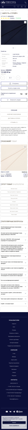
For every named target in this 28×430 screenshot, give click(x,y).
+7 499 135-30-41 (12, 386)
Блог (14, 326)
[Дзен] (19, 411)
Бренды (14, 356)
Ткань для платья (14, 195)
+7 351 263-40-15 (11, 396)
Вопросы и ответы (14, 333)
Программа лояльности (14, 336)
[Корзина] (22, 7)
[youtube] (7, 411)
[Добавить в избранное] (25, 22)
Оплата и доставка (14, 339)
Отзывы (14, 330)
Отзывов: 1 (12, 18)
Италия (14, 201)
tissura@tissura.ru (14, 399)
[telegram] (14, 411)
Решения (14, 375)
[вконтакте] (10, 411)
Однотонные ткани (14, 204)
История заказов (14, 342)
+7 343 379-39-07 (10, 392)
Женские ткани (14, 188)
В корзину (14, 83)
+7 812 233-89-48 (10, 389)
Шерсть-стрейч (5, 172)
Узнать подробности (14, 425)
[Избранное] (18, 7)
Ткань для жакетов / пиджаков (14, 191)
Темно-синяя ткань (14, 208)
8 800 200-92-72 (14, 383)
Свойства (24, 172)
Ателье (14, 372)
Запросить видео (14, 100)
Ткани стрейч (14, 214)
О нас (14, 353)
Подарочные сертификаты (14, 345)
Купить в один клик (14, 88)
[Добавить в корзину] (25, 175)
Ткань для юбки (14, 198)
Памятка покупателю (14, 363)
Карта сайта (14, 359)
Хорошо (14, 422)
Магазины (14, 369)
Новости (14, 323)
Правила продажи (14, 366)
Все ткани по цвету (14, 211)
